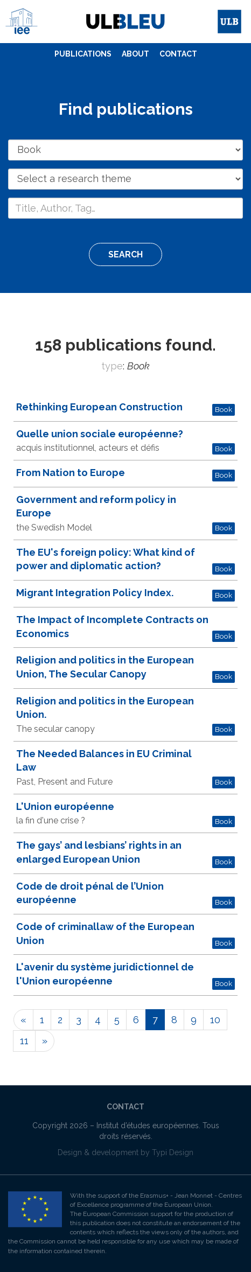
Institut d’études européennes (147, 1125)
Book (223, 409)
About (135, 54)
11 (24, 1040)
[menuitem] (83, 54)
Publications (82, 54)
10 (215, 1019)
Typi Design (172, 1152)
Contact (178, 54)
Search (125, 254)
